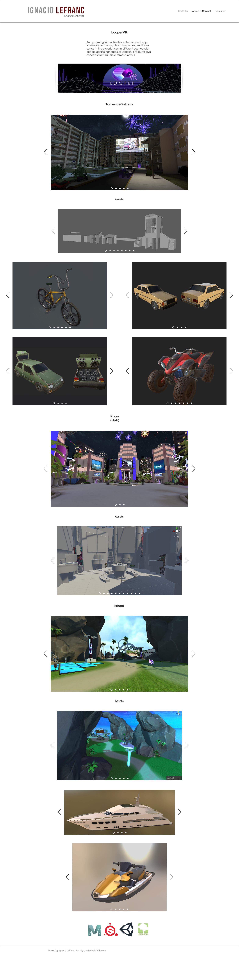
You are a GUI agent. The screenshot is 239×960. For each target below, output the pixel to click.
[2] (110, 250)
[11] (139, 593)
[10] (135, 593)
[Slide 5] (127, 188)
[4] (118, 250)
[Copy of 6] (191, 403)
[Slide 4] (124, 188)
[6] (126, 250)
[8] (133, 250)
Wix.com (101, 950)
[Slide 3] (120, 188)
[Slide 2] (116, 188)
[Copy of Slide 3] (123, 689)
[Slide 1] (112, 188)
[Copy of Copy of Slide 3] (127, 689)
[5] (122, 250)
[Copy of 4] (127, 909)
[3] (114, 250)
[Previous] (45, 152)
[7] (129, 250)
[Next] (193, 152)
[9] (131, 593)
